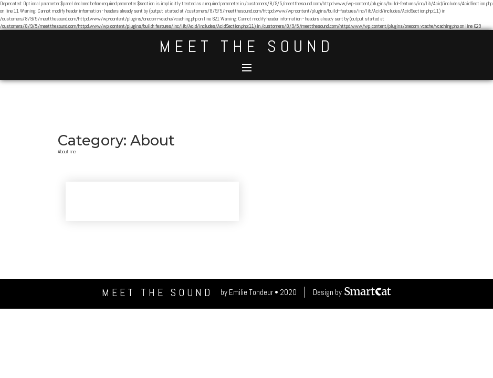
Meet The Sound (246, 46)
